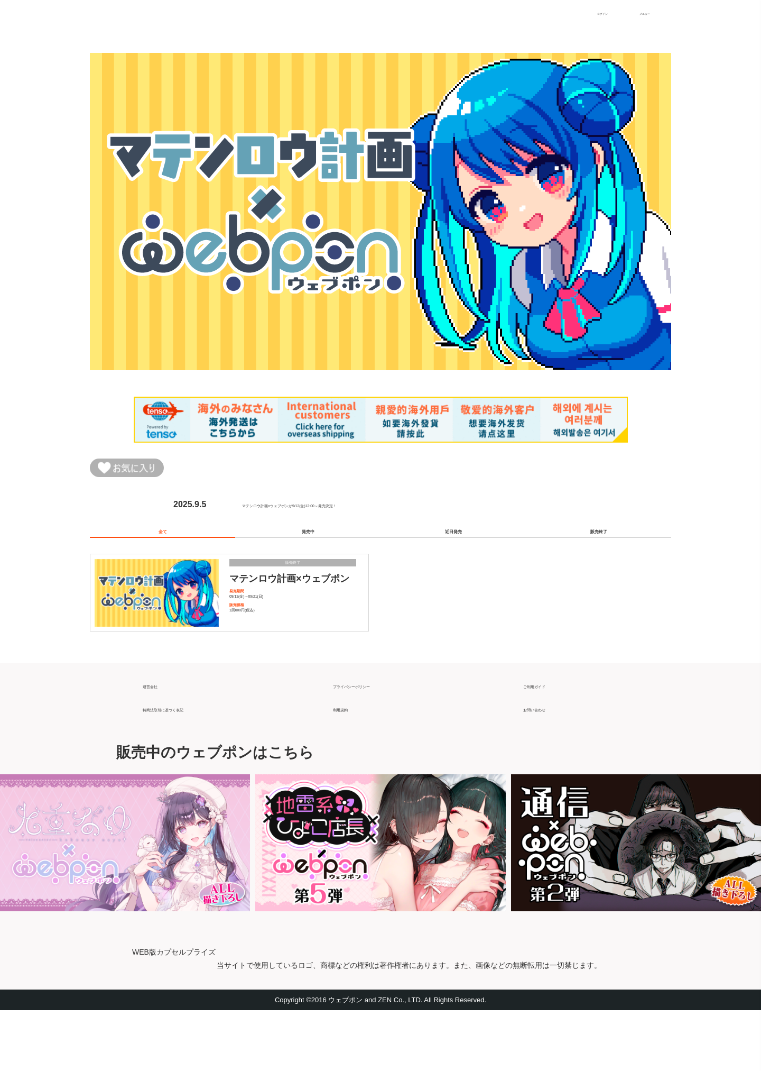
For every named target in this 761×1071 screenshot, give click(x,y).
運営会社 (160, 741)
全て (162, 546)
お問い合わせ (548, 765)
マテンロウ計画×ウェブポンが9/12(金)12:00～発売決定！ (350, 511)
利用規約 (350, 765)
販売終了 (599, 546)
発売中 (308, 546)
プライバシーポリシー (375, 741)
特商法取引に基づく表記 (189, 765)
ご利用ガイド (548, 741)
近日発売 (453, 546)
